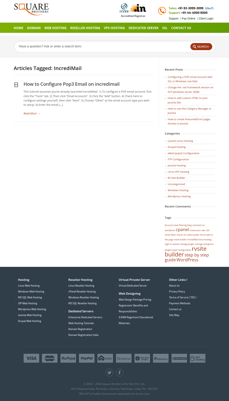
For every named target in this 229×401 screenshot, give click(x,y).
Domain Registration (80, 329)
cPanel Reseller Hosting (82, 291)
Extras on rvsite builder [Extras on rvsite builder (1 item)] (188, 234)
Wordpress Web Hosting (32, 309)
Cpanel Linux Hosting (180, 141)
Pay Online (188, 18)
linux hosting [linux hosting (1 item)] (205, 239)
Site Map (174, 315)
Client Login (206, 18)
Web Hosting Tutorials (81, 323)
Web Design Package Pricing (135, 299)
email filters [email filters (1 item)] (170, 234)
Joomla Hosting (177, 165)
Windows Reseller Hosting (83, 297)
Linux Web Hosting (29, 285)
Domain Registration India (83, 334)
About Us (174, 285)
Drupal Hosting (177, 147)
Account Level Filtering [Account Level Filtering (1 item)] (176, 225)
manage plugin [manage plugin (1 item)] (187, 244)
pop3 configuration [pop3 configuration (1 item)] (181, 250)
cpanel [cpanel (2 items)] (182, 229)
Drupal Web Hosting (29, 321)
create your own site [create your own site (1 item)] (200, 230)
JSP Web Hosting (27, 303)
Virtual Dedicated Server (133, 285)
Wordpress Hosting (179, 196)
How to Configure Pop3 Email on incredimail (72, 84)
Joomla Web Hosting (30, 315)
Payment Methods (179, 303)
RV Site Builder (176, 178)
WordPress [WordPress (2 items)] (187, 260)
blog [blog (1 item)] (189, 225)
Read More (32, 113)
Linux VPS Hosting (178, 171)
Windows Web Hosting (31, 291)
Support (173, 18)
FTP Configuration (178, 159)
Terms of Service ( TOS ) (182, 297)
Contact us (175, 309)
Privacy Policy (177, 291)
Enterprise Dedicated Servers (85, 317)
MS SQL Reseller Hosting (82, 303)
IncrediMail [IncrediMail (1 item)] (192, 239)
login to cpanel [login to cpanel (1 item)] (172, 244)
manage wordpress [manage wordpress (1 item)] (204, 244)
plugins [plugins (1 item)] (168, 250)
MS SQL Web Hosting (30, 297)
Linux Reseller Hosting (81, 285)
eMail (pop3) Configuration (183, 153)
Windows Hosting (178, 190)
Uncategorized (176, 184)
